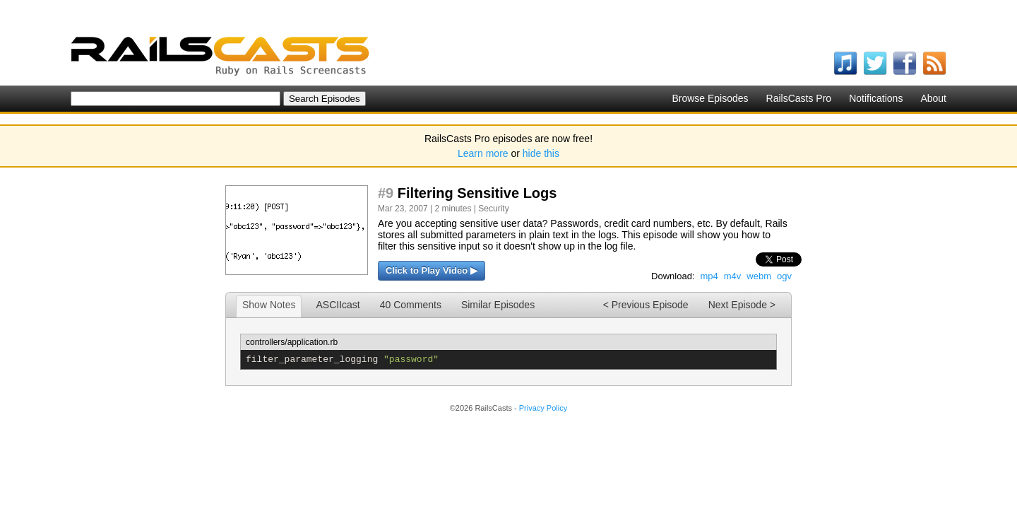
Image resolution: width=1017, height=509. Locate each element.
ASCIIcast (337, 304)
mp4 (709, 276)
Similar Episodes (498, 304)
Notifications (876, 98)
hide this (541, 153)
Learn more (483, 153)
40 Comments (410, 304)
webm (759, 276)
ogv (784, 276)
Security (493, 208)
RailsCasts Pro (799, 98)
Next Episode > (741, 304)
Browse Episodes (710, 98)
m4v (733, 276)
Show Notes (268, 304)
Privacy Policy (543, 408)
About (933, 98)
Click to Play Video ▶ (431, 270)
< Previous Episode (646, 304)
